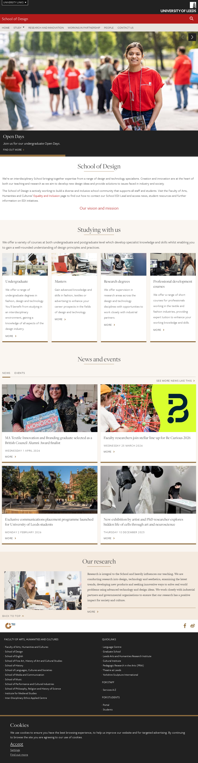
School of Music (13, 679)
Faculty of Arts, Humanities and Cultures (26, 647)
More (9, 336)
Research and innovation (46, 28)
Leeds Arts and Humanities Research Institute (127, 656)
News (6, 373)
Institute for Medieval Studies (21, 693)
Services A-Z (109, 690)
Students (108, 709)
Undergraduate (16, 281)
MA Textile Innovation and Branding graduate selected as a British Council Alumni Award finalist (48, 440)
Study (17, 28)
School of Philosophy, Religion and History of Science (33, 689)
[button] (191, 19)
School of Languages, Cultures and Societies (28, 670)
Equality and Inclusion (46, 196)
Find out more (99, 93)
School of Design (15, 18)
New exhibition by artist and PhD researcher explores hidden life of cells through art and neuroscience (143, 522)
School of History (14, 665)
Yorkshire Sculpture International (120, 675)
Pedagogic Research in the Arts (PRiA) (123, 665)
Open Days (32, 156)
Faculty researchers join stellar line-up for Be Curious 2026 (147, 437)
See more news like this (174, 381)
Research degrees (117, 281)
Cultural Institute (112, 661)
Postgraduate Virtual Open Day (98, 156)
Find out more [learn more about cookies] (19, 754)
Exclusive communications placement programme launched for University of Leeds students (49, 522)
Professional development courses (172, 284)
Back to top (11, 616)
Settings (15, 750)
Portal (106, 705)
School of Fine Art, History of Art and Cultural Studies (33, 661)
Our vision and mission (99, 208)
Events (20, 373)
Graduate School (112, 651)
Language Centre (112, 647)
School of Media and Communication (24, 675)
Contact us (125, 28)
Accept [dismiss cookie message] (16, 744)
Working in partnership (84, 28)
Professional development (164, 156)
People (109, 28)
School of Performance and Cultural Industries (29, 684)
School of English (14, 656)
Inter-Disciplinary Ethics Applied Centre (26, 698)
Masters (60, 281)
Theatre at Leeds (112, 670)
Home (6, 28)
